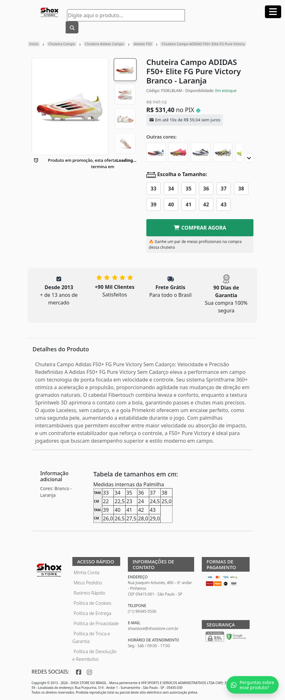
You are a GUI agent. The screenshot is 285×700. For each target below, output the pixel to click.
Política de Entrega (92, 613)
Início (33, 43)
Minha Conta (86, 572)
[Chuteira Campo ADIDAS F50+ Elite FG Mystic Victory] (178, 152)
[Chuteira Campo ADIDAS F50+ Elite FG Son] (156, 152)
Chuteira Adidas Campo (104, 43)
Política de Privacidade (96, 623)
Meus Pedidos (88, 583)
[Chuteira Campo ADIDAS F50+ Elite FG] (223, 152)
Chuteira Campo (61, 43)
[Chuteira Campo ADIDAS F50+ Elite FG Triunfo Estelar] (200, 152)
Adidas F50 (143, 43)
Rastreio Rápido (89, 593)
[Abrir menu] (273, 11)
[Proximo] (249, 158)
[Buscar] (72, 27)
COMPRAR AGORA (200, 227)
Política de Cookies (92, 603)
